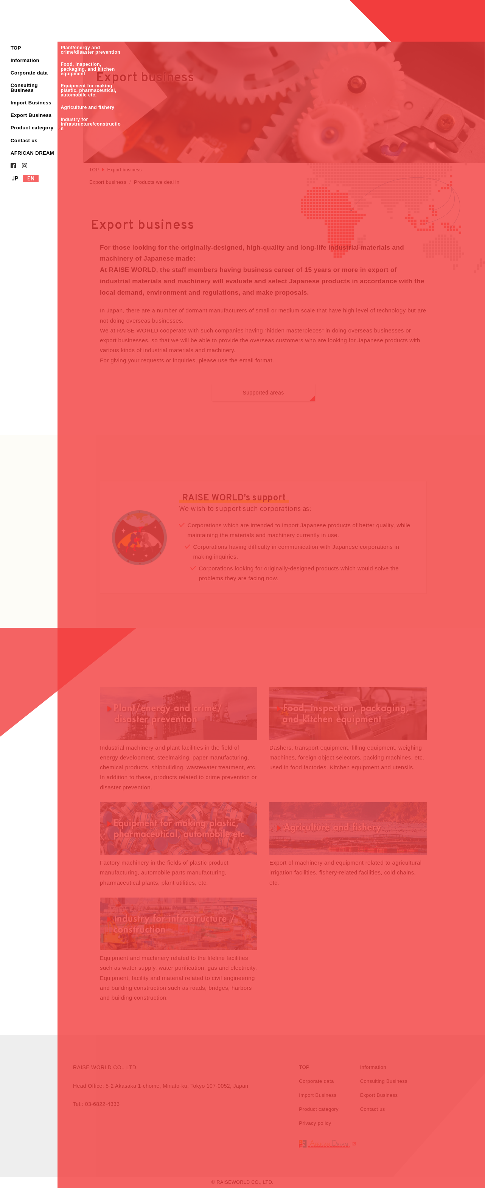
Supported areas (278, 396)
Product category (32, 127)
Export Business (31, 115)
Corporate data (29, 73)
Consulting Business (24, 87)
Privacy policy (315, 1124)
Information (25, 60)
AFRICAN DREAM (32, 153)
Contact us (24, 140)
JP (15, 179)
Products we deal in (156, 182)
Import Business (31, 103)
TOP (16, 48)
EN (31, 179)
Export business (107, 182)
